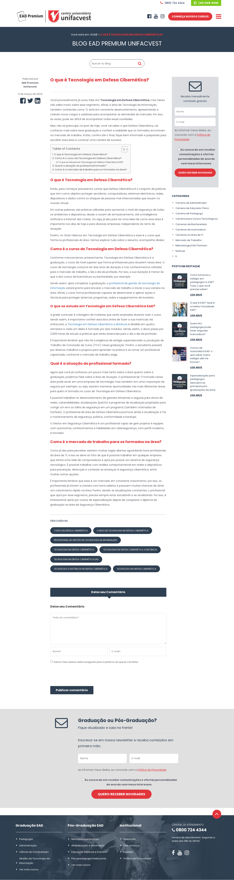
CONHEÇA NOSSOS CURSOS (190, 16)
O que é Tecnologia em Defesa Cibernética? (80, 154)
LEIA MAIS (196, 294)
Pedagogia (26, 839)
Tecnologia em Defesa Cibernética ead (76, 559)
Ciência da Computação (34, 852)
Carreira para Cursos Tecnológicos (197, 219)
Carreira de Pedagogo (189, 213)
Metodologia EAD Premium (191, 245)
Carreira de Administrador (191, 203)
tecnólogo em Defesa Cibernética (136, 568)
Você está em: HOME (84, 34)
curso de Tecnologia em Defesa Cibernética (122, 530)
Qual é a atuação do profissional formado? (80, 165)
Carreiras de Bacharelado (191, 224)
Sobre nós (129, 839)
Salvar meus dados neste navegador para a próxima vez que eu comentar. (96, 662)
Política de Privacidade (151, 770)
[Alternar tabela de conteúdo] (123, 149)
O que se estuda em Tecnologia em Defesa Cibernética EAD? (91, 162)
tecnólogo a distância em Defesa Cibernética (80, 568)
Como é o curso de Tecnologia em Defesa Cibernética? (88, 158)
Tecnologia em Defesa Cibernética (74, 549)
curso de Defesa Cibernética (71, 530)
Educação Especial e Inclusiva (89, 852)
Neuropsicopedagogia (85, 839)
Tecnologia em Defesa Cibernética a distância (97, 324)
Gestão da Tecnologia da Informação (34, 861)
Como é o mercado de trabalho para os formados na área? (91, 169)
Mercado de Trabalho (189, 240)
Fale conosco (131, 845)
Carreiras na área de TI (189, 235)
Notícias (180, 251)
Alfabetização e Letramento (88, 845)
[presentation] (78, 677)
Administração (28, 845)
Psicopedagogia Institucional (88, 858)
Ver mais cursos (28, 869)
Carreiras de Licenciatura (191, 229)
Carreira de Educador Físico (192, 208)
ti (176, 256)
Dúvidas (128, 852)
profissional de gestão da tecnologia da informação (85, 540)
